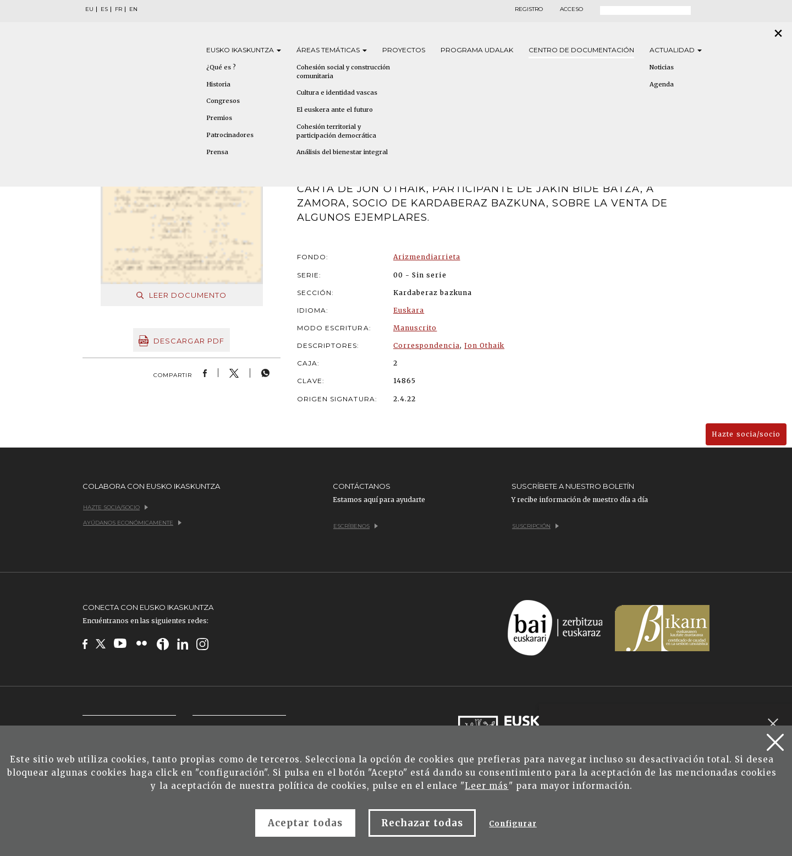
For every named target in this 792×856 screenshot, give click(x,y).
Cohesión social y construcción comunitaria (343, 71)
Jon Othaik (484, 345)
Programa (477, 50)
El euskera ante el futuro (334, 109)
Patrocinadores (230, 135)
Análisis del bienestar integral (342, 152)
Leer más (486, 786)
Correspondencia (426, 345)
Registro (529, 9)
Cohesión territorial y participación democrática (336, 131)
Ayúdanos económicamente (132, 522)
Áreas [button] (331, 50)
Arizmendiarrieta (426, 257)
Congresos (223, 101)
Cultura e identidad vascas (336, 92)
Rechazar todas (422, 823)
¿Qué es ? (221, 67)
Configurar (512, 823)
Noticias (662, 67)
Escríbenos (355, 526)
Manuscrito (415, 328)
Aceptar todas (305, 823)
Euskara (408, 310)
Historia (218, 84)
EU (89, 9)
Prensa (217, 152)
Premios (219, 118)
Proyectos (403, 50)
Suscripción (535, 526)
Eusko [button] (243, 50)
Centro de (581, 50)
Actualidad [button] (676, 50)
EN (133, 9)
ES (104, 9)
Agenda (662, 84)
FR (118, 9)
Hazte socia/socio (746, 434)
